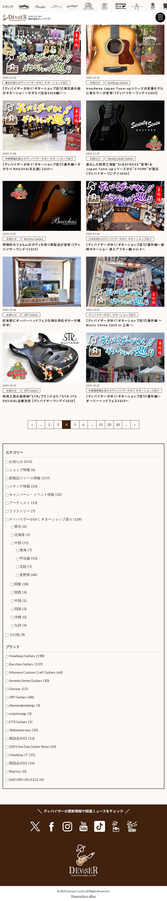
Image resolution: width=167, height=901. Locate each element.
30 (118, 424)
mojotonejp (20, 714)
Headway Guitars (26, 656)
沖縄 (20, 617)
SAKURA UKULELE (26, 779)
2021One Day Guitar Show (32, 746)
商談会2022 (22, 763)
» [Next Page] (135, 424)
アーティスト (23, 503)
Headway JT (22, 755)
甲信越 (28, 558)
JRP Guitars (21, 697)
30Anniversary (23, 730)
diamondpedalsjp (24, 705)
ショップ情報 (22, 470)
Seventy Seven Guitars (29, 681)
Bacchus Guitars (26, 664)
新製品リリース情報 (29, 478)
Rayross (17, 771)
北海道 (22, 535)
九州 (20, 625)
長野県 (28, 575)
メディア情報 (23, 486)
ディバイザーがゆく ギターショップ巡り (45, 519)
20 (109, 424)
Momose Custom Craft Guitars (36, 672)
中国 (20, 600)
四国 (20, 609)
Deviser (18, 689)
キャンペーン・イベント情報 (35, 494)
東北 (20, 526)
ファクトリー (22, 511)
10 (101, 424)
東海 (26, 550)
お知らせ (20, 461)
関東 (21, 584)
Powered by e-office (83, 896)
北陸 (26, 566)
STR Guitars (20, 722)
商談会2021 (22, 738)
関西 (20, 592)
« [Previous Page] (32, 424)
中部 (21, 543)
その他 (17, 635)
